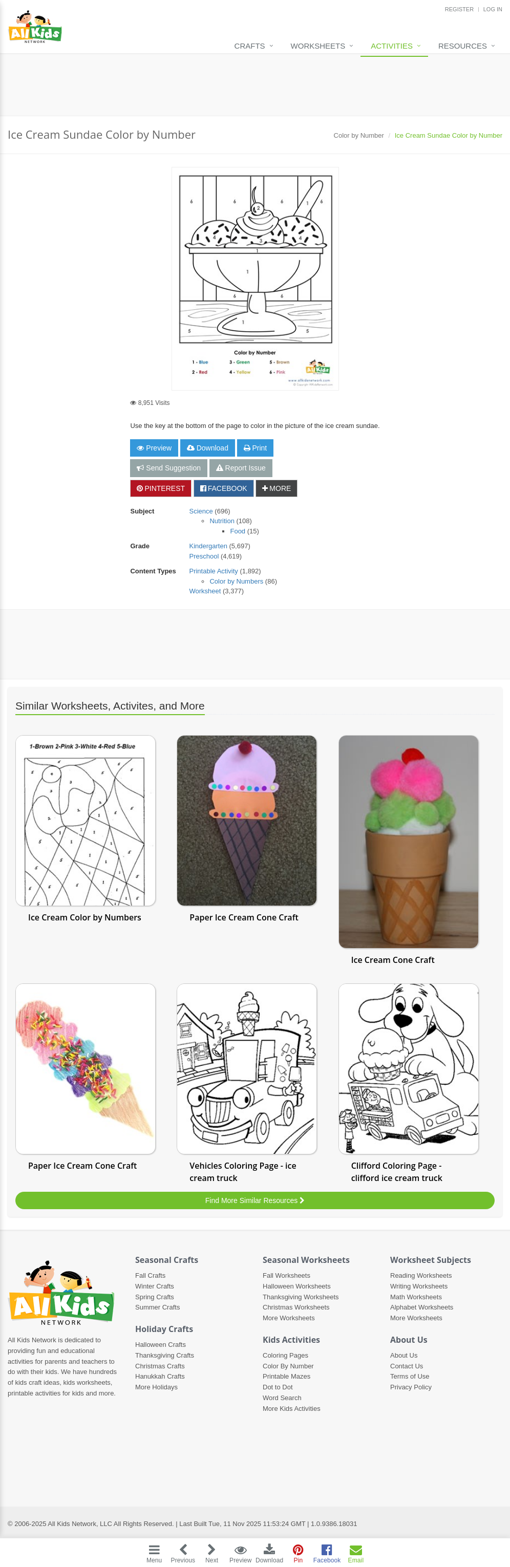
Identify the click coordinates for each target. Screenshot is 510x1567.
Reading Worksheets (421, 1275)
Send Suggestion (169, 468)
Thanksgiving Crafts (164, 1355)
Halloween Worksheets (297, 1286)
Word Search (282, 1398)
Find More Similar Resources (255, 1200)
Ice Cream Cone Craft (393, 959)
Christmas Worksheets (296, 1307)
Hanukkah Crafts (160, 1376)
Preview (154, 448)
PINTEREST (161, 488)
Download (207, 448)
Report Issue (241, 468)
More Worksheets (289, 1318)
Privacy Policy (411, 1387)
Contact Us (406, 1366)
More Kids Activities (292, 1408)
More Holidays (156, 1387)
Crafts (250, 45)
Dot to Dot (278, 1387)
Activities (392, 45)
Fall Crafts (150, 1275)
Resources (462, 45)
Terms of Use (410, 1376)
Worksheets (318, 45)
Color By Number (288, 1366)
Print (255, 448)
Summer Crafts (157, 1307)
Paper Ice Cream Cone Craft (243, 917)
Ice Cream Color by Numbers (84, 917)
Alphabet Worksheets (421, 1307)
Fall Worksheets (286, 1275)
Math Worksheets (416, 1297)
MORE (276, 488)
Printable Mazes (286, 1376)
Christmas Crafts (160, 1366)
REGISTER (459, 9)
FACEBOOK (223, 488)
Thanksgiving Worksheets (301, 1297)
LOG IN (492, 9)
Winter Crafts (154, 1286)
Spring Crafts (154, 1297)
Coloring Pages (285, 1355)
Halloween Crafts (160, 1344)
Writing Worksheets (419, 1286)
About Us (403, 1355)
